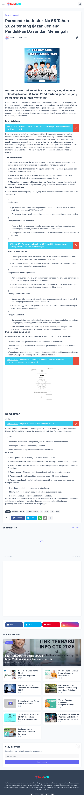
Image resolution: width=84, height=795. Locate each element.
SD (41, 511)
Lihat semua (75, 528)
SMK (52, 511)
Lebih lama (76, 556)
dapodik (16, 15)
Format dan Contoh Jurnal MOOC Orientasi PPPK (28, 687)
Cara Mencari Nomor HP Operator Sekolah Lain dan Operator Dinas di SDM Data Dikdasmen (68, 717)
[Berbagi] (77, 38)
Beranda (8, 15)
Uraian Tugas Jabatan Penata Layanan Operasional (68, 673)
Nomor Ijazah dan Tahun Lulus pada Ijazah (28, 702)
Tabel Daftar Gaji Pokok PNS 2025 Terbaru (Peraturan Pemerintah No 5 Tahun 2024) (28, 717)
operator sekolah (32, 511)
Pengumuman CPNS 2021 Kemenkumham (36, 424)
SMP (57, 511)
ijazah (22, 511)
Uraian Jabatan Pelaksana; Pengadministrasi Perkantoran (66, 702)
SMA (46, 511)
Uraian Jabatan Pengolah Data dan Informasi (26, 731)
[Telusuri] (80, 4)
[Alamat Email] (42, 756)
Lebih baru (8, 556)
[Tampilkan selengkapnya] (50, 518)
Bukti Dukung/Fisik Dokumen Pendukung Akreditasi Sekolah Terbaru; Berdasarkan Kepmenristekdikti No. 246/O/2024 (68, 687)
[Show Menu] (3, 4)
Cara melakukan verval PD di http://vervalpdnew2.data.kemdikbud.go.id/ (28, 673)
